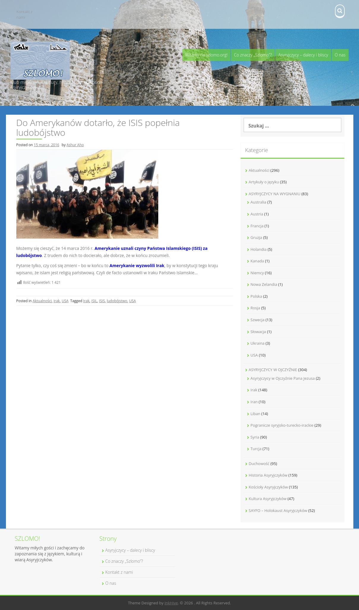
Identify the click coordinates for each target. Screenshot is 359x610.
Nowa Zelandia (264, 284)
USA (65, 300)
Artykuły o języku (264, 182)
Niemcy (257, 272)
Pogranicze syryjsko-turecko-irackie (282, 425)
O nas (340, 55)
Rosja (255, 307)
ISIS (102, 300)
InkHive (171, 603)
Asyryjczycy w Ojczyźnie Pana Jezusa (283, 378)
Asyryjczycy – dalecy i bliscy (303, 55)
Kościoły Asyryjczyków (268, 487)
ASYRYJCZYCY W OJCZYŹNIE (273, 369)
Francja (257, 225)
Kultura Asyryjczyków (268, 498)
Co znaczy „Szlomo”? (253, 55)
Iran (254, 401)
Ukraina (258, 343)
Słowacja (258, 331)
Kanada (257, 261)
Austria (257, 214)
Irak (56, 300)
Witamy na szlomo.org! (206, 55)
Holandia (259, 249)
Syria (255, 437)
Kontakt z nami (25, 14)
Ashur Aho (75, 144)
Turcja (256, 448)
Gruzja (256, 237)
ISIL (94, 300)
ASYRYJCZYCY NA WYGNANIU (275, 193)
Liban (255, 413)
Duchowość (259, 463)
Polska (256, 296)
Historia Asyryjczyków (268, 475)
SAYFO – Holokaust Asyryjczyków (278, 510)
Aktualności (42, 300)
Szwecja (258, 319)
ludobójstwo (117, 300)
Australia (258, 202)
